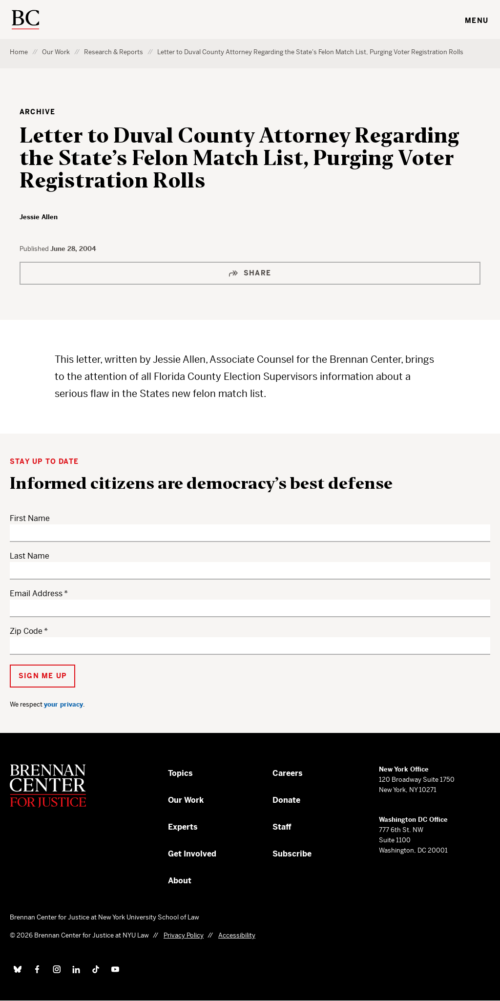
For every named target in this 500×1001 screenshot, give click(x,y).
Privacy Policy (184, 935)
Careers (287, 773)
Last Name (29, 556)
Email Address (36, 593)
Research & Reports (113, 52)
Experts (183, 827)
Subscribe (292, 854)
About (179, 881)
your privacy (63, 704)
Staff (282, 827)
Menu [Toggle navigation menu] (476, 20)
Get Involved (192, 854)
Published (35, 249)
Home (19, 52)
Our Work (56, 52)
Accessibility (236, 935)
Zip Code (26, 631)
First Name (30, 518)
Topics (180, 773)
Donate (286, 800)
